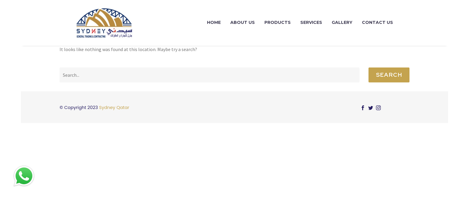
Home (214, 22)
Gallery (342, 22)
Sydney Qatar (114, 107)
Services (311, 22)
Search (389, 75)
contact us (377, 22)
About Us (242, 22)
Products (277, 22)
